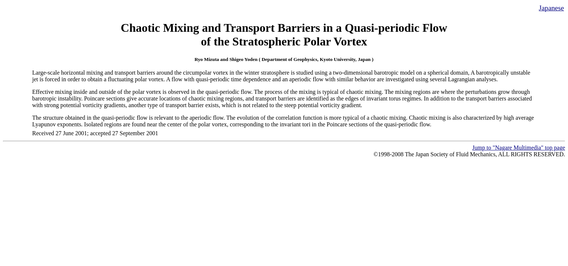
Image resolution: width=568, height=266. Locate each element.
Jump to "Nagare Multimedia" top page (518, 147)
